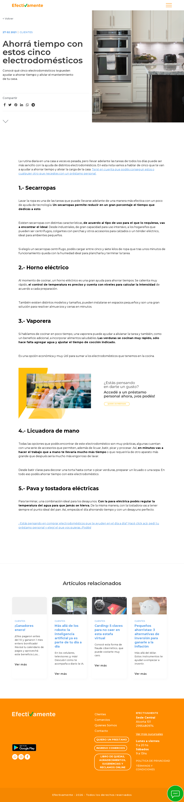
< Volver (8, 18)
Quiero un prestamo (111, 739)
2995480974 (145, 726)
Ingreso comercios (110, 748)
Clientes (26, 32)
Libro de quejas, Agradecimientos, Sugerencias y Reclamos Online (112, 762)
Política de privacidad (153, 760)
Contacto (101, 731)
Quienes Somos (106, 725)
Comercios (102, 719)
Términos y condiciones (145, 767)
